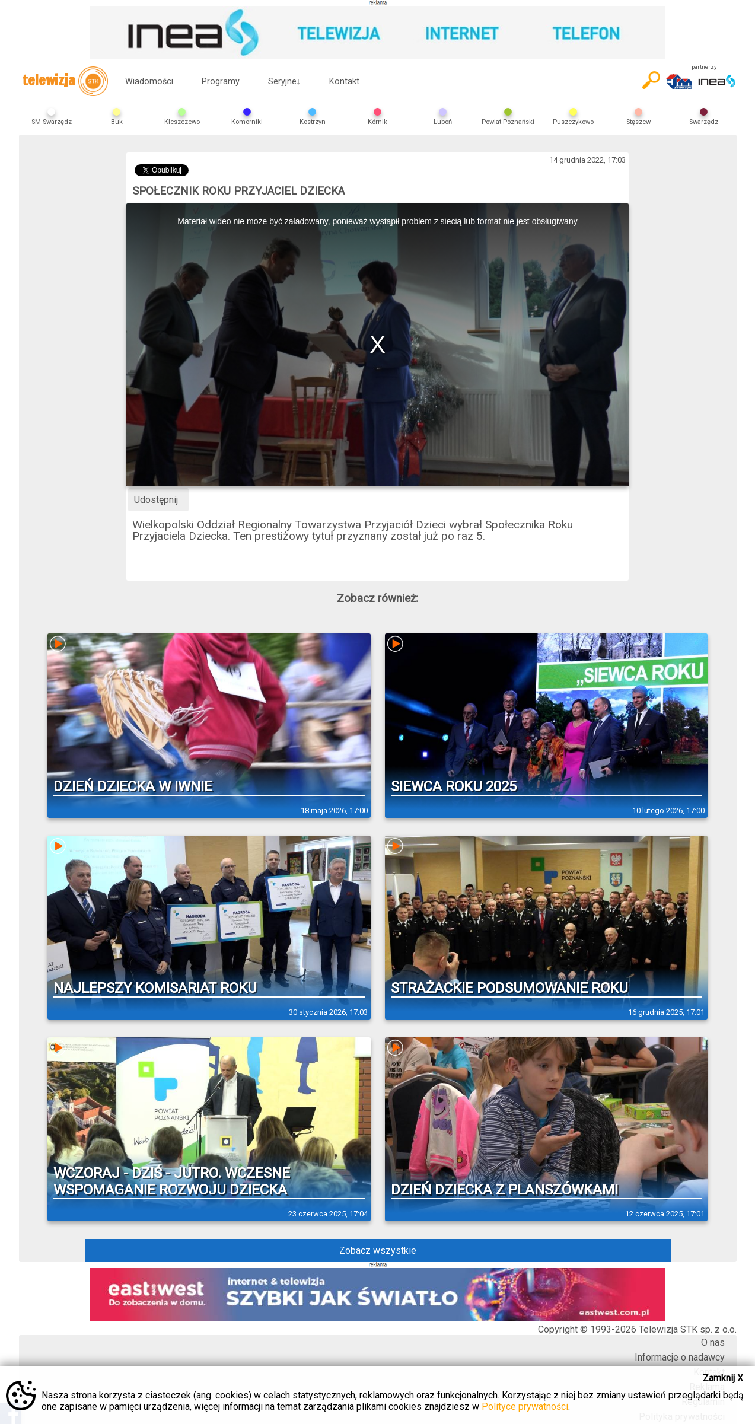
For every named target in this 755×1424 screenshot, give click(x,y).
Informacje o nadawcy (680, 1357)
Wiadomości (149, 82)
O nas (713, 1342)
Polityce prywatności (525, 1406)
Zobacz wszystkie (377, 1250)
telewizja (65, 81)
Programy (221, 82)
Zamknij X (723, 1378)
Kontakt (344, 82)
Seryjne (284, 82)
